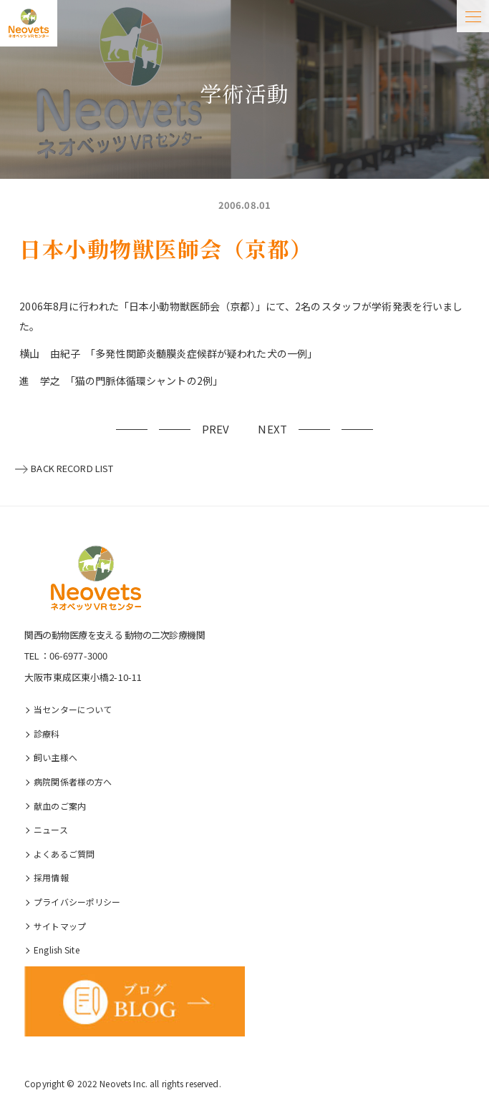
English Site (56, 949)
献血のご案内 (60, 806)
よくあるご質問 (64, 854)
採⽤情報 (51, 877)
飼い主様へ (55, 757)
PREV (216, 428)
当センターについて (73, 709)
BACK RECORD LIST (72, 468)
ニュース (51, 829)
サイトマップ (60, 926)
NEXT (272, 428)
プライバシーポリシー (77, 902)
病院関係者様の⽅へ (73, 781)
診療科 (46, 733)
